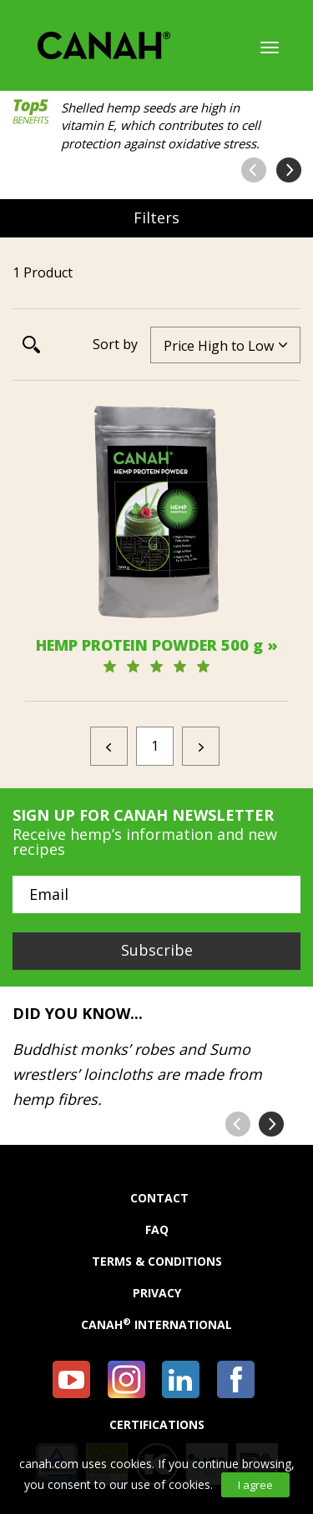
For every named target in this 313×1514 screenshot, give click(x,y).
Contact (159, 1198)
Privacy (157, 1293)
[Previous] (109, 746)
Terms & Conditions (157, 1261)
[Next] (201, 746)
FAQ (157, 1230)
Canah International (156, 1325)
